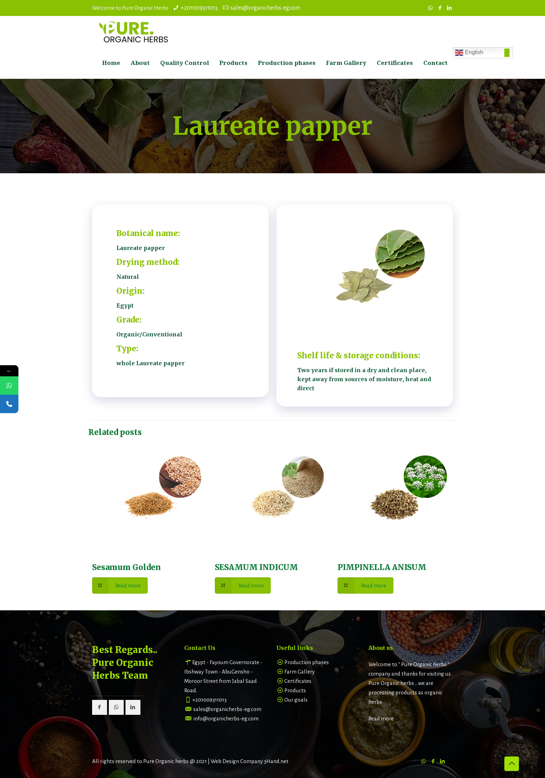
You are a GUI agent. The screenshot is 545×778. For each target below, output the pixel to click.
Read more (381, 718)
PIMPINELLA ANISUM (381, 567)
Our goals (296, 700)
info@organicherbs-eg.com (226, 718)
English (469, 53)
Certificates (297, 681)
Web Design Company (237, 761)
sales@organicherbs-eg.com (265, 8)
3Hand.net (276, 761)
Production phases (306, 662)
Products (295, 690)
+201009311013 (199, 8)
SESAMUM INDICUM (256, 567)
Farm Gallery (299, 672)
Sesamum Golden (126, 567)
